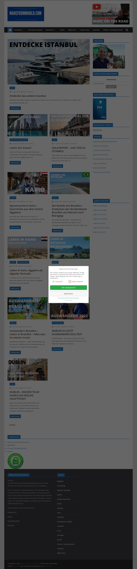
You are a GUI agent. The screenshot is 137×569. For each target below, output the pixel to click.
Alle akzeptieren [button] (68, 287)
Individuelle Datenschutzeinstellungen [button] (68, 298)
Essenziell (57, 282)
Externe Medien (76, 282)
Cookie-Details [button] (69, 300)
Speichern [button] (68, 293)
